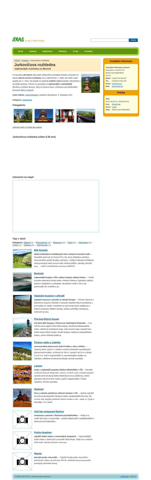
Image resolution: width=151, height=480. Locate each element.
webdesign (125, 476)
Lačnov (38, 366)
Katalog (32, 51)
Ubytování (83, 242)
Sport (70, 242)
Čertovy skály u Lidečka (47, 342)
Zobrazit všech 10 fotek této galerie (27, 127)
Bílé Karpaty (41, 250)
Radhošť (39, 389)
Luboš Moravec (31, 95)
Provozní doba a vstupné (22, 90)
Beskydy (39, 273)
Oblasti (27, 242)
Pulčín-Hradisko (43, 432)
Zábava (27, 245)
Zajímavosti (27, 100)
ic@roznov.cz (117, 84)
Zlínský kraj (116, 104)
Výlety (15, 245)
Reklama (63, 51)
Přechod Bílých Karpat (46, 319)
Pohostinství (41, 242)
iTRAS (17, 60)
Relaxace (57, 242)
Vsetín (114, 107)
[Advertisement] (75, 16)
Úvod (20, 51)
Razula (38, 453)
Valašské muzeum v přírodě (49, 295)
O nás (75, 51)
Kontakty (89, 51)
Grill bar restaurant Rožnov (49, 411)
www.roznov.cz (117, 86)
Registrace (47, 51)
